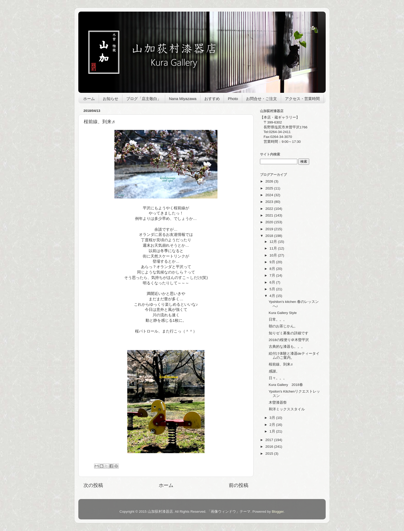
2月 (273, 425)
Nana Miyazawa (183, 98)
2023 (269, 202)
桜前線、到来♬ (281, 364)
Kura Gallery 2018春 (286, 385)
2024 (269, 195)
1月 (273, 431)
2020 (269, 222)
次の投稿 (93, 485)
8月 (273, 269)
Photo (233, 98)
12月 (274, 242)
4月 (273, 296)
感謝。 (274, 371)
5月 (273, 289)
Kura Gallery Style (283, 313)
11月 (274, 248)
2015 (269, 453)
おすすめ (212, 98)
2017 (269, 440)
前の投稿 (238, 485)
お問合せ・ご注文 (261, 98)
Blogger (278, 511)
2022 (269, 209)
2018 (269, 236)
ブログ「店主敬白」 (143, 98)
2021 (269, 215)
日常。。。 (278, 319)
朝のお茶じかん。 (283, 326)
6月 (273, 282)
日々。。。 (278, 378)
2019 (269, 229)
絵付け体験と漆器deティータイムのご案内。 (294, 356)
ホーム (89, 98)
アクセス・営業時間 (302, 98)
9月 (273, 262)
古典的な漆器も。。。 (287, 347)
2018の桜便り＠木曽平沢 (289, 340)
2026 (269, 181)
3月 (273, 418)
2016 (269, 447)
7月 (273, 275)
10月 (274, 255)
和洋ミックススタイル (287, 409)
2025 (269, 188)
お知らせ (110, 98)
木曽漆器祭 (278, 402)
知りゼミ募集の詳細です (288, 333)
